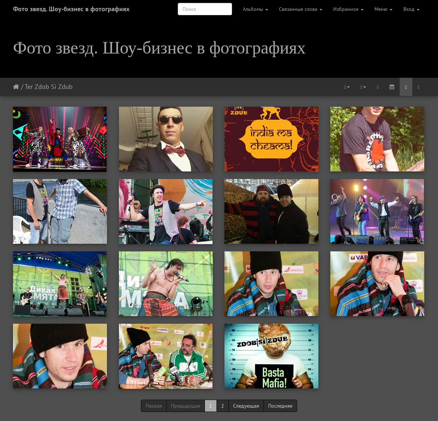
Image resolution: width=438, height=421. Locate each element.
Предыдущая (185, 406)
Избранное (348, 9)
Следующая (246, 406)
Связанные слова (300, 9)
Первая (154, 406)
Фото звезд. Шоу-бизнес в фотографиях (71, 9)
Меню (383, 9)
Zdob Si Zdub (54, 86)
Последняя (280, 406)
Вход (411, 9)
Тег (29, 86)
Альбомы (255, 9)
